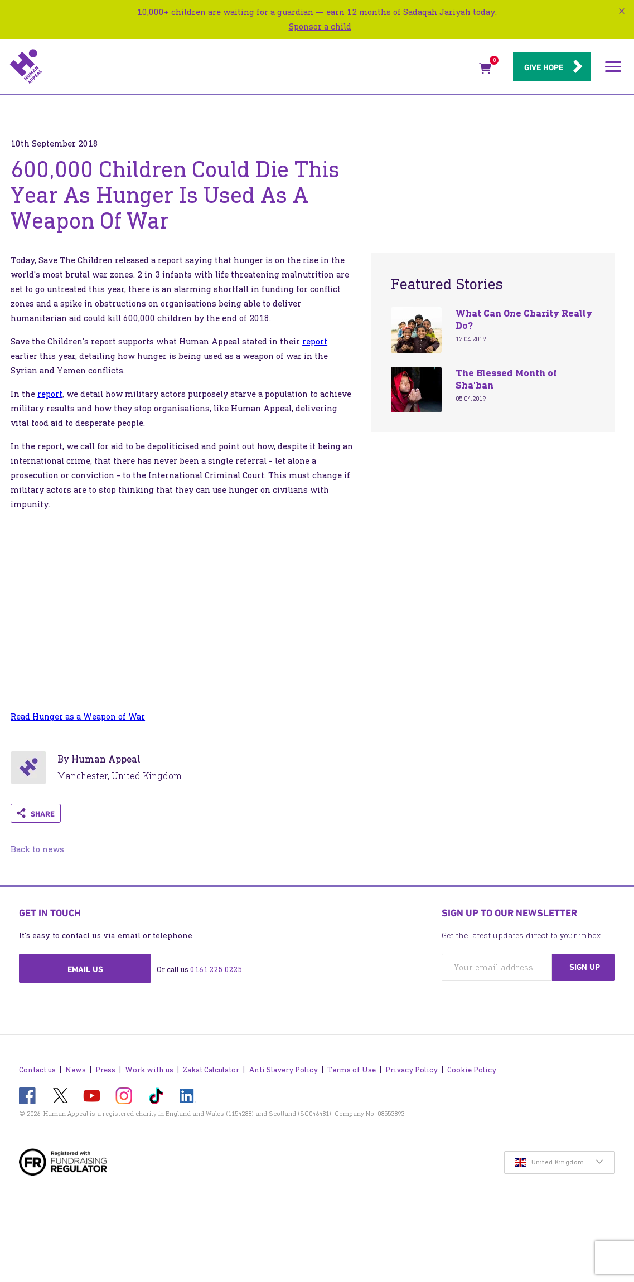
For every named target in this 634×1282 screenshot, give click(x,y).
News (75, 1070)
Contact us (37, 1070)
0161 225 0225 (216, 969)
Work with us (149, 1070)
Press (105, 1070)
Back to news (37, 849)
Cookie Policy (471, 1070)
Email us (85, 969)
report (314, 341)
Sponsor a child (320, 26)
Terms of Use (351, 1070)
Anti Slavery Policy (283, 1070)
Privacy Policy (411, 1070)
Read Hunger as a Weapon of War (78, 716)
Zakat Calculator (211, 1070)
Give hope (543, 67)
